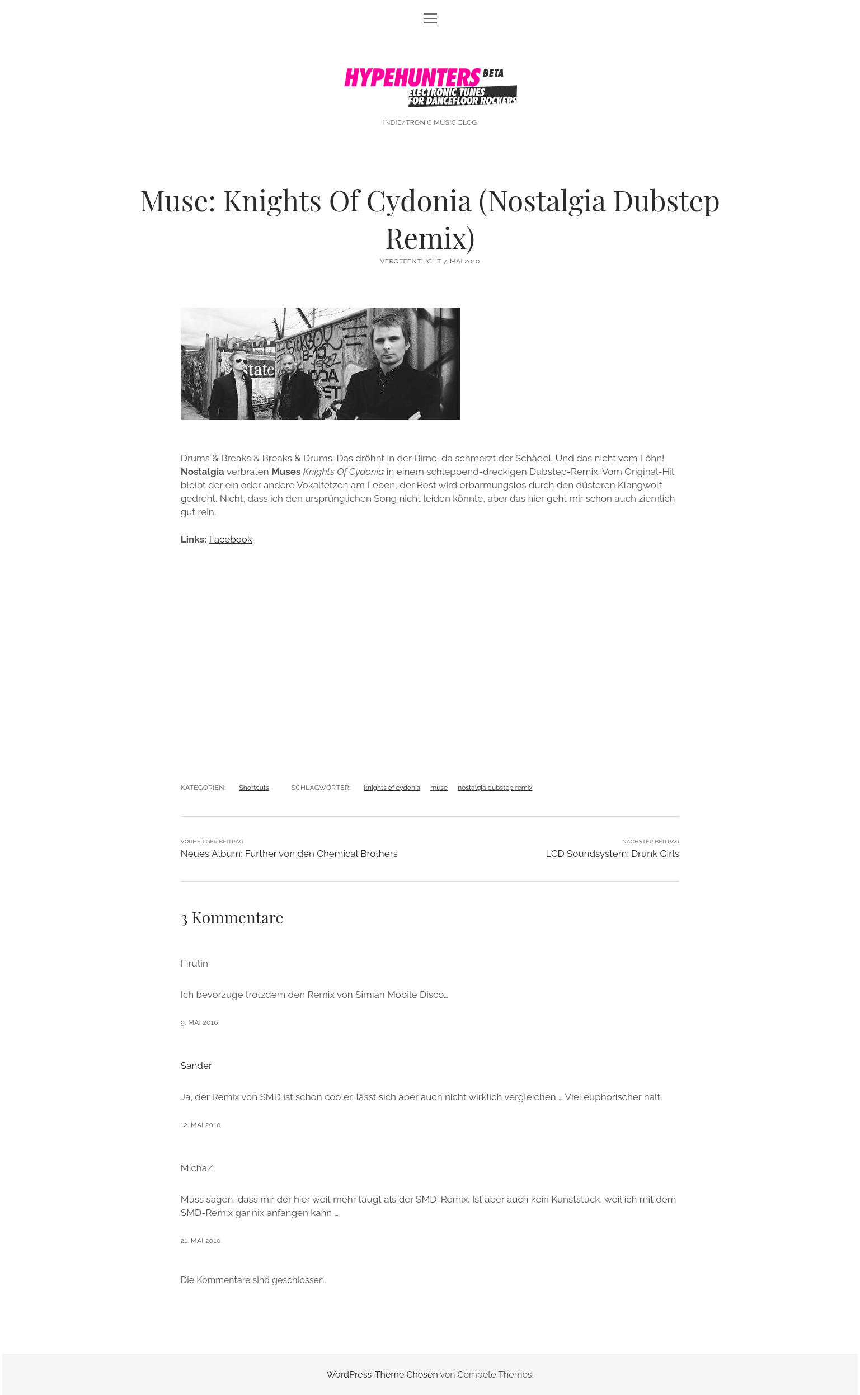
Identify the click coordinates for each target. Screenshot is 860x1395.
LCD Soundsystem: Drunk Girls (612, 853)
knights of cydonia (392, 787)
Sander (196, 1065)
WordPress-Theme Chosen (382, 1374)
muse (439, 787)
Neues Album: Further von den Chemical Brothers (289, 853)
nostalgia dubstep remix (495, 787)
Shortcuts (254, 787)
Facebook (230, 539)
